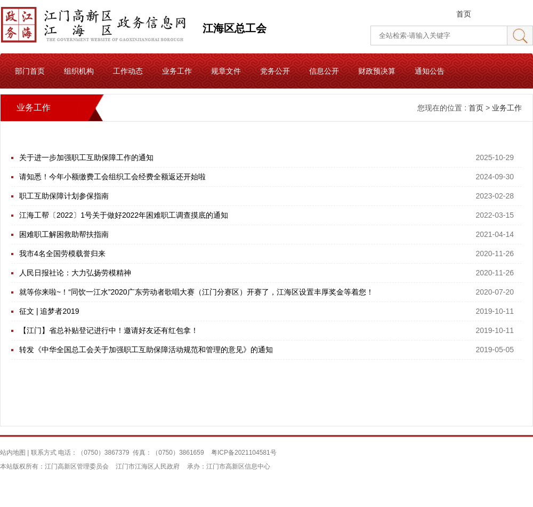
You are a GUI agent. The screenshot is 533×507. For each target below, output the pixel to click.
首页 (463, 14)
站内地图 (13, 452)
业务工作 (177, 71)
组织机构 (79, 71)
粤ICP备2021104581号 (244, 452)
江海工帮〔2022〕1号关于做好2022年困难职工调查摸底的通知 (123, 215)
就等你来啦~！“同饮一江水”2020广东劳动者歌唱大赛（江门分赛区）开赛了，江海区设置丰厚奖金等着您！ (196, 292)
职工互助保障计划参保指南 (64, 196)
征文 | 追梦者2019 (49, 311)
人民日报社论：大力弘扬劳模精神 (75, 272)
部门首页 (30, 71)
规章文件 (226, 71)
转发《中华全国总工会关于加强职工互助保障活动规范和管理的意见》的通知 (146, 349)
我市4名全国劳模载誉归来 (62, 253)
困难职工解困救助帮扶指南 (64, 234)
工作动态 (128, 71)
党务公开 (275, 71)
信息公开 (324, 71)
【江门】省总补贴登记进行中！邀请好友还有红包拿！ (108, 330)
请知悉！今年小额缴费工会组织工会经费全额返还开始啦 (112, 176)
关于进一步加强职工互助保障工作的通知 (86, 157)
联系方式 (43, 452)
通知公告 (430, 71)
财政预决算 (376, 71)
